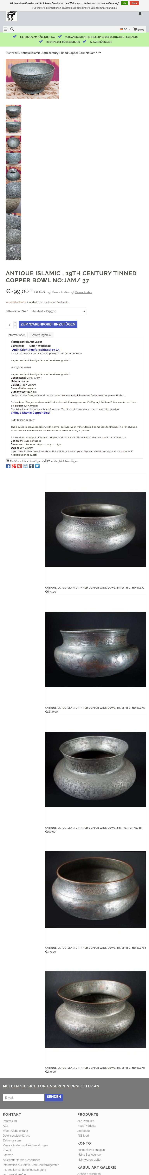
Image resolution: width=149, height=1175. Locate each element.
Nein (134, 3)
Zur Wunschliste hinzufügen (24, 461)
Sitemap (8, 1155)
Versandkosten (83, 292)
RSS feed (83, 1135)
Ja (124, 3)
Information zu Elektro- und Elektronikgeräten (31, 1164)
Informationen (16, 335)
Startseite (12, 52)
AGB (5, 1125)
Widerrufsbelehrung (15, 1130)
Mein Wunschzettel (89, 1159)
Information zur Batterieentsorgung (24, 1169)
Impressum (10, 1120)
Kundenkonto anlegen (91, 1149)
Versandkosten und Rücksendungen (25, 1145)
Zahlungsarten (12, 1140)
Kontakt (7, 1150)
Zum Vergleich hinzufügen (61, 461)
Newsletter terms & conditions (21, 1160)
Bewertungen (41, 335)
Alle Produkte (85, 1120)
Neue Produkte (86, 1125)
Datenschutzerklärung (16, 1135)
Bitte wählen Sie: (17, 311)
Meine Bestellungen (89, 1154)
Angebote (83, 1130)
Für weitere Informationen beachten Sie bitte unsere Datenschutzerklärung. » (75, 8)
